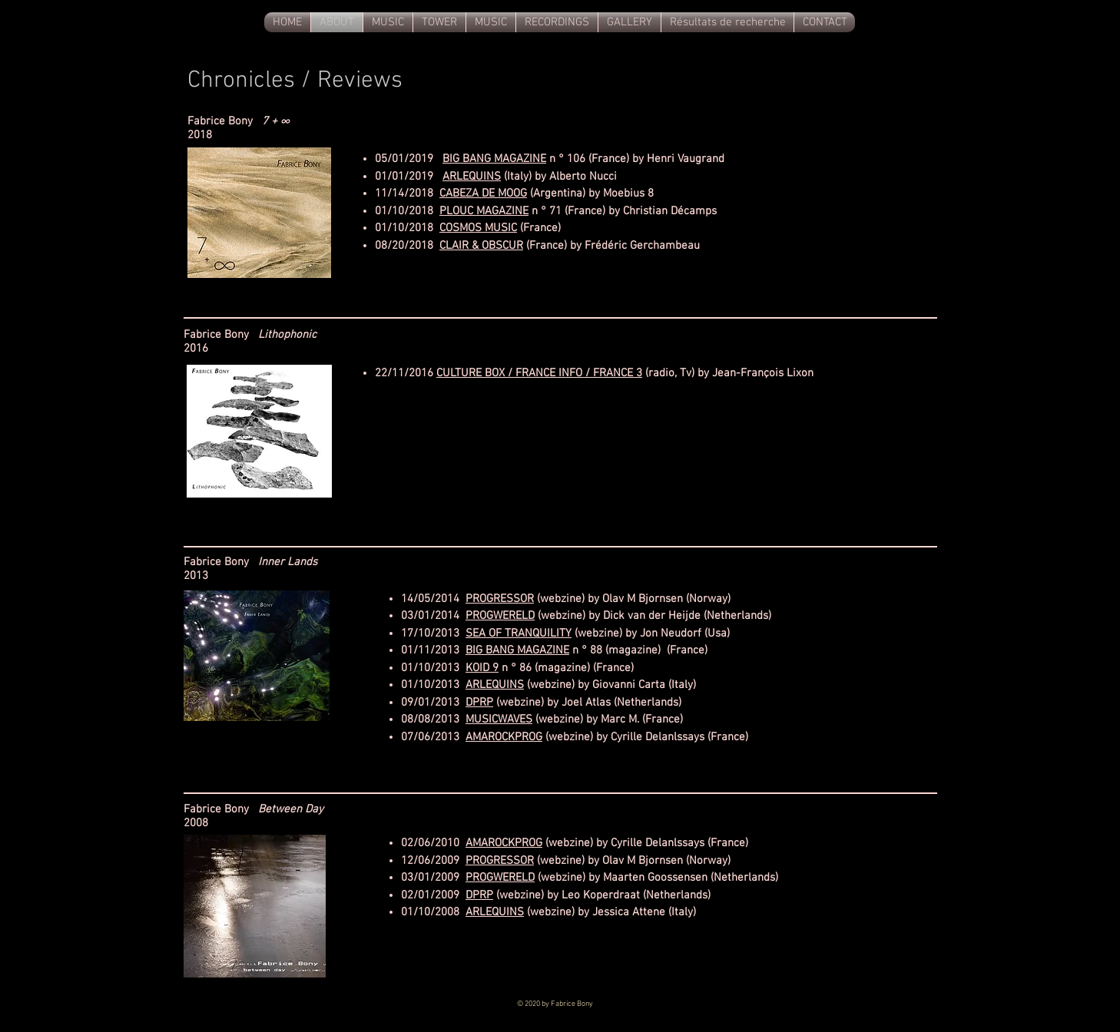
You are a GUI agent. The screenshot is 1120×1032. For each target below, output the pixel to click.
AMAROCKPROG (504, 737)
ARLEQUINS (471, 177)
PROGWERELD (500, 616)
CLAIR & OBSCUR (481, 246)
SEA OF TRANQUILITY (519, 633)
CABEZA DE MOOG (483, 193)
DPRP (479, 703)
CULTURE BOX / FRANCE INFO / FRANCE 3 (539, 373)
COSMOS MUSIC (478, 228)
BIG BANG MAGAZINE (494, 159)
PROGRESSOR (500, 599)
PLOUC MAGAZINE (484, 211)
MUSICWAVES (499, 719)
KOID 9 (482, 668)
